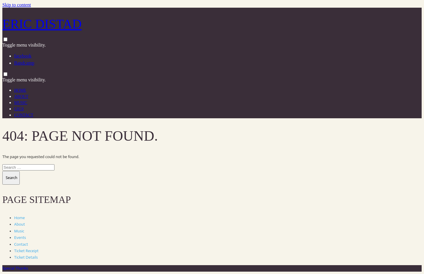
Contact (23, 115)
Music (20, 103)
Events (20, 237)
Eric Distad (42, 24)
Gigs (19, 109)
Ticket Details (26, 257)
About (21, 96)
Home (20, 90)
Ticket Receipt (26, 250)
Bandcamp (24, 62)
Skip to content (16, 4)
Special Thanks (15, 268)
